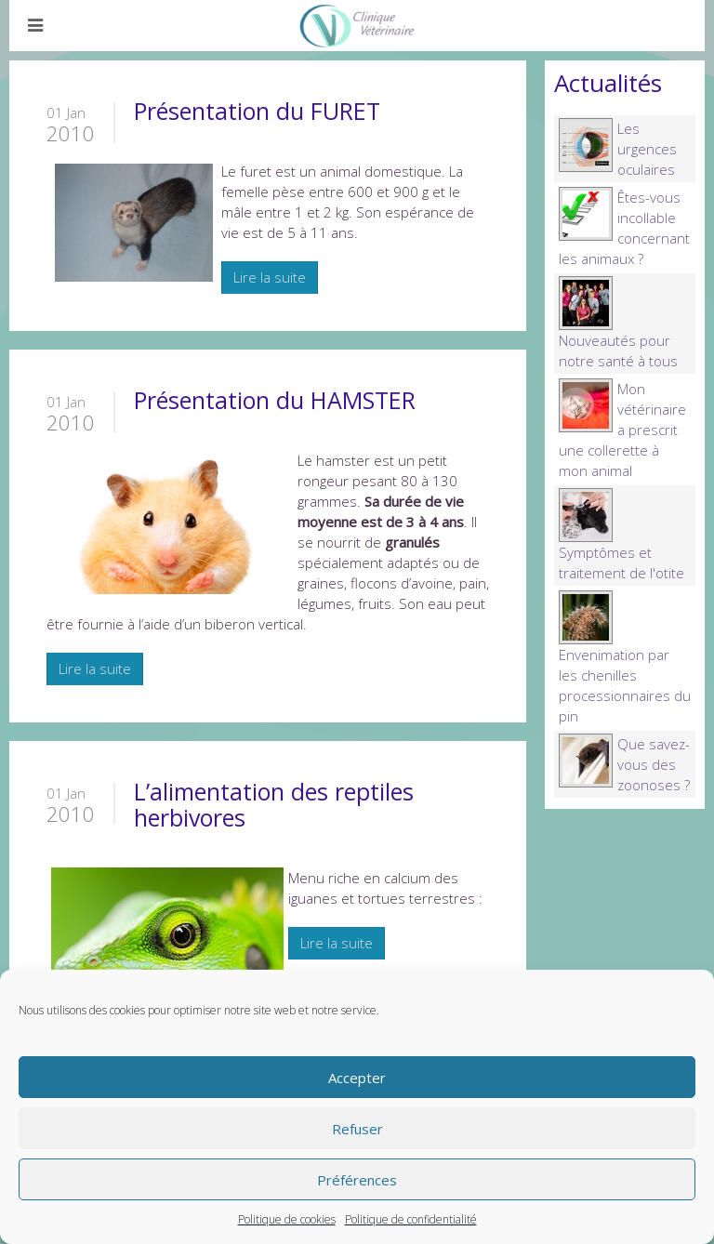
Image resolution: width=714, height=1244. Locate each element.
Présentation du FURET (257, 110)
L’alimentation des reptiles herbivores (274, 804)
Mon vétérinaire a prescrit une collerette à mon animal (622, 429)
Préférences (357, 1180)
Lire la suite (269, 277)
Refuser (357, 1128)
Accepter (357, 1077)
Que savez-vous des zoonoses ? (653, 764)
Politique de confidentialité (411, 1219)
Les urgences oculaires (647, 149)
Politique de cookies (287, 1219)
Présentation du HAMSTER (275, 400)
